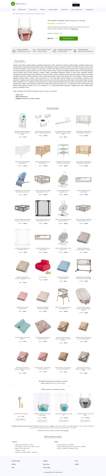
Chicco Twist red (43, 277)
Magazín (45, 461)
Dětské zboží (21, 9)
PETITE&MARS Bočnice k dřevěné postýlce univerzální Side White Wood (63, 133)
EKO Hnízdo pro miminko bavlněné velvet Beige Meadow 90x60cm (83, 309)
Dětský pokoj (32, 9)
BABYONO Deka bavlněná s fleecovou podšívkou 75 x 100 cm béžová (63, 339)
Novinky (14, 464)
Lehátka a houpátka (60, 383)
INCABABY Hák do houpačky (21, 413)
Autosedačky (89, 9)
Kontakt (77, 464)
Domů (13, 9)
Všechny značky (16, 461)
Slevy (13, 467)
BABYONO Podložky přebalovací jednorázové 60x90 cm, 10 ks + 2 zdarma (22, 133)
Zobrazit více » (75, 29)
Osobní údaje (46, 467)
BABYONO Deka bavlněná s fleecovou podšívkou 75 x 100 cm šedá (83, 369)
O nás (76, 461)
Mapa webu (46, 464)
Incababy (59, 29)
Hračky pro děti (53, 9)
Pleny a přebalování (76, 9)
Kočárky (42, 9)
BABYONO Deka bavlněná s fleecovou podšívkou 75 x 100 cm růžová (22, 369)
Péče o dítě (64, 9)
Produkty (17, 13)
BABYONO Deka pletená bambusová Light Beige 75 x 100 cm (22, 278)
